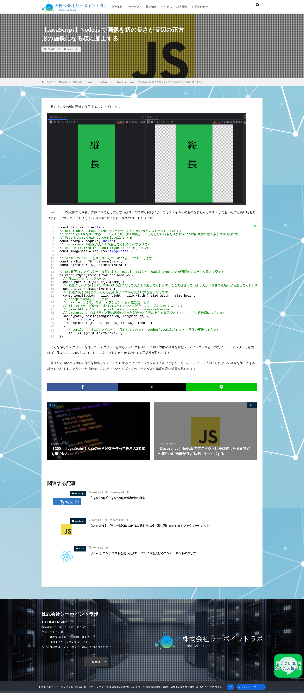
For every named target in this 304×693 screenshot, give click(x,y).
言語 (90, 82)
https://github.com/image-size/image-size (111, 248)
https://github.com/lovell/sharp (103, 238)
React (81, 548)
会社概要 (116, 6)
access (96, 662)
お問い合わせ (200, 6)
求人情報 (181, 6)
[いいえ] (299, 687)
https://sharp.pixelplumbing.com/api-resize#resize (123, 309)
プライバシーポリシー (251, 686)
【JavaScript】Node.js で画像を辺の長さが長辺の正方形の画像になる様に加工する (158, 82)
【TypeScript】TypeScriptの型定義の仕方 (122, 497)
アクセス (166, 6)
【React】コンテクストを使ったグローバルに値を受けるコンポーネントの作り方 (153, 552)
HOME (48, 82)
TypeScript (79, 493)
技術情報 (151, 6)
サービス (134, 6)
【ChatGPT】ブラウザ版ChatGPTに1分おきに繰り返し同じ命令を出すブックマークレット (160, 525)
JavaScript (72, 49)
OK (230, 686)
